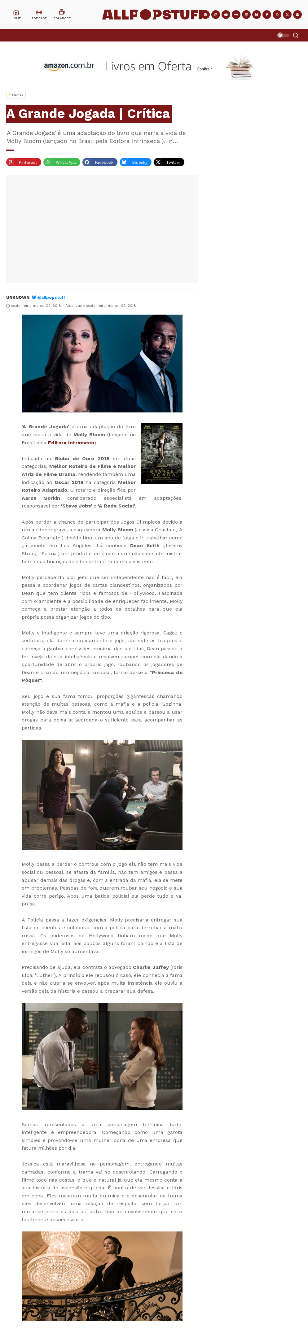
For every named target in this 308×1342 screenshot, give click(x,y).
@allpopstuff (51, 297)
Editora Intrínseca (71, 443)
